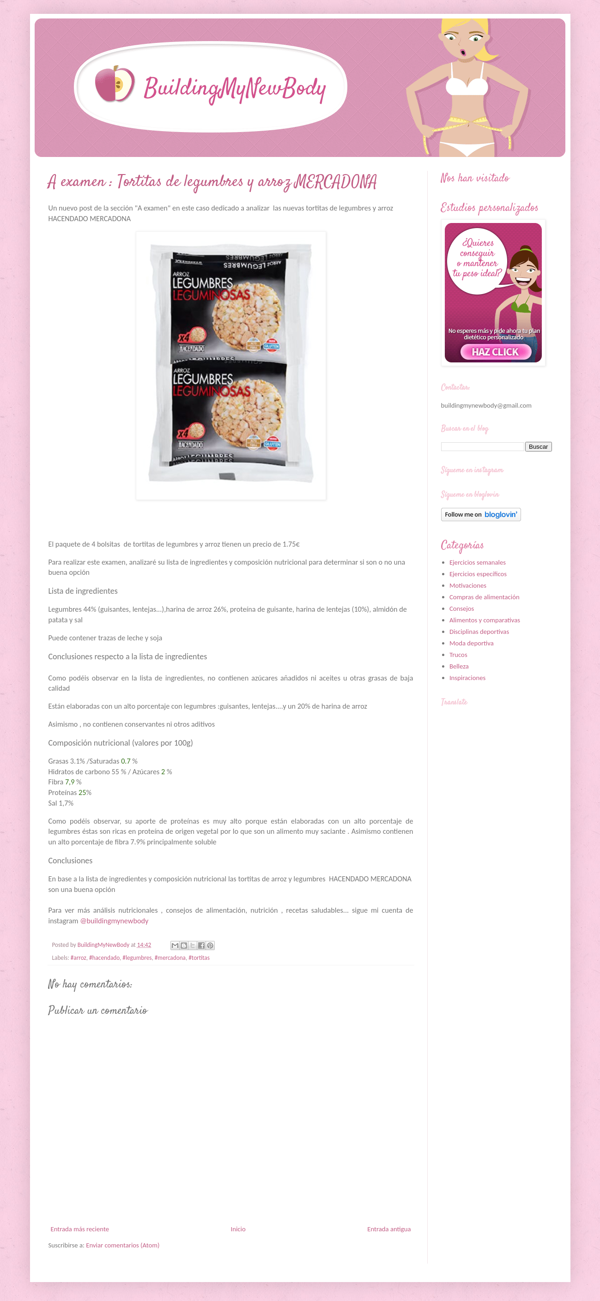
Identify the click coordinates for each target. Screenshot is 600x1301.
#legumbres (137, 958)
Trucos (458, 654)
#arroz (78, 958)
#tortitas (199, 958)
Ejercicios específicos (478, 574)
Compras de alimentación (484, 597)
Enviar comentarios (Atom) (122, 1245)
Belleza (459, 666)
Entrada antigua (389, 1229)
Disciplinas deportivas (479, 631)
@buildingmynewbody (114, 920)
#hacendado (104, 958)
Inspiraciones (467, 678)
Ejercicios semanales (477, 562)
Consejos (461, 608)
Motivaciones (467, 585)
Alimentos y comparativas (484, 620)
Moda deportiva (471, 643)
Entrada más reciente (80, 1229)
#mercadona (170, 958)
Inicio (238, 1229)
